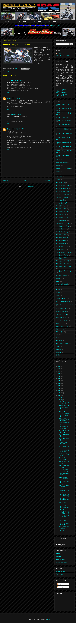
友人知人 (58, 352)
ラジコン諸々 (59, 332)
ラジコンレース (60, 329)
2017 (59, 378)
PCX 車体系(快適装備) (62, 237)
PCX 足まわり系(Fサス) (62, 255)
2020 (59, 371)
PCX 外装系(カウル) (61, 206)
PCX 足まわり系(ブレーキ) (63, 266)
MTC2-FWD (59, 177)
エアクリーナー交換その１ (64, 439)
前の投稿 (47, 180)
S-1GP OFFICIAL (60, 559)
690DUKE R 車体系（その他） (64, 133)
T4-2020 (58, 293)
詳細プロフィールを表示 (62, 55)
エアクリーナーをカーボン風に (64, 402)
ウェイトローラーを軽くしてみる (64, 512)
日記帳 (58, 346)
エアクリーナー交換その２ (64, 431)
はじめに (61, 531)
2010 (59, 395)
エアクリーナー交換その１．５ (64, 435)
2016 (59, 381)
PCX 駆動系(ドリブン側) (62, 226)
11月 (60, 400)
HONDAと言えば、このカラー (64, 443)
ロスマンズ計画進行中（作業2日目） (64, 415)
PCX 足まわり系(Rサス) (62, 258)
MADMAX (58, 553)
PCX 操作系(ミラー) (61, 249)
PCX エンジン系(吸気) (62, 188)
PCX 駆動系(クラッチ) (62, 217)
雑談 (8, 71)
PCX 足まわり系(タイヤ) (62, 263)
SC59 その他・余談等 (62, 284)
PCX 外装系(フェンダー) (62, 211)
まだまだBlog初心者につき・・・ (64, 466)
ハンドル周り (62, 520)
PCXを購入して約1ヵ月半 (64, 527)
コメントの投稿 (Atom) (28, 186)
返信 (8, 93)
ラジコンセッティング (62, 326)
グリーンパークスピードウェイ (64, 304)
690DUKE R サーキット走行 (64, 120)
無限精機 (58, 349)
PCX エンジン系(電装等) (62, 191)
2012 (59, 390)
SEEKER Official (60, 571)
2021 (59, 369)
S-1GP (58, 281)
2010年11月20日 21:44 (17, 80)
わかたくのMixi (60, 95)
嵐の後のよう (62, 411)
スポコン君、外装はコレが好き (64, 450)
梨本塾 (58, 355)
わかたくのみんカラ (61, 94)
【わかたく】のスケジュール (53, 21)
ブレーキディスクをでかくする (64, 491)
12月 (60, 397)
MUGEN (58, 180)
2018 (59, 376)
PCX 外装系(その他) (61, 209)
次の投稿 (5, 180)
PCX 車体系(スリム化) (62, 232)
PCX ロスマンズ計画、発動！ (63, 427)
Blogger (49, 619)
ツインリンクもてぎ (61, 314)
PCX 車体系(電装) (61, 240)
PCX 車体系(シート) (61, 229)
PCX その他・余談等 (61, 203)
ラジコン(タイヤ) (60, 323)
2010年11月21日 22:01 (17, 114)
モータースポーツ (61, 317)
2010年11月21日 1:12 (19, 98)
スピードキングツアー (62, 308)
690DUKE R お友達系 (62, 117)
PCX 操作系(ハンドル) (62, 246)
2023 (59, 364)
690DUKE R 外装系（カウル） (64, 129)
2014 (59, 385)
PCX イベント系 (60, 182)
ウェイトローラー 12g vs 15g (64, 458)
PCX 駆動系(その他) (61, 220)
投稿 (59, 584)
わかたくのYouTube (61, 92)
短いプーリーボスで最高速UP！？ (64, 486)
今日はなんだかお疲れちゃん (64, 419)
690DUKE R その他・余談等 (64, 124)
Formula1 (58, 165)
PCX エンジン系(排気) (62, 197)
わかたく (9, 98)
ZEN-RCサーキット (61, 298)
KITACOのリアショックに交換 (63, 478)
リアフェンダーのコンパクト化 (64, 470)
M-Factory (58, 556)
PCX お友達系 (60, 200)
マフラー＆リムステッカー (64, 523)
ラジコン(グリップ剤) (62, 320)
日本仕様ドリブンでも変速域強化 (64, 495)
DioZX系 (58, 159)
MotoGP (58, 171)
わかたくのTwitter (56, 25)
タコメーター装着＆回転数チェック (64, 517)
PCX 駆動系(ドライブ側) (62, 223)
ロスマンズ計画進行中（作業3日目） (64, 407)
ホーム (26, 180)
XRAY (57, 295)
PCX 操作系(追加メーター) (63, 252)
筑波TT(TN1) (59, 340)
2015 (59, 383)
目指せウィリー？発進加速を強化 (64, 499)
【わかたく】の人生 (20, 21)
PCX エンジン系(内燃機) (62, 194)
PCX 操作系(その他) (61, 243)
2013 (59, 388)
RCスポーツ (59, 278)
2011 (59, 393)
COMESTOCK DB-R (61, 562)
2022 (59, 366)
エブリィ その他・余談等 (63, 301)
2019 (59, 373)
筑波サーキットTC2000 (62, 343)
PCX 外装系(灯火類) (61, 214)
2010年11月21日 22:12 (20, 129)
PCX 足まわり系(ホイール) (63, 271)
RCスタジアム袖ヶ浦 (62, 275)
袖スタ (58, 337)
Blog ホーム (8, 21)
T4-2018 (58, 287)
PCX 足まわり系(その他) (62, 261)
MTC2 (57, 174)
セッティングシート (61, 311)
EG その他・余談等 (61, 162)
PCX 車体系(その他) (61, 235)
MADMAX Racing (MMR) (63, 168)
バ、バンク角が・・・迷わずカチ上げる (64, 507)
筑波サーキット (60, 574)
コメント (60, 587)
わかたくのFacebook (61, 91)
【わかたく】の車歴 (35, 21)
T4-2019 (58, 290)
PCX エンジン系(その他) (62, 185)
